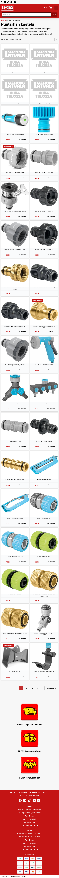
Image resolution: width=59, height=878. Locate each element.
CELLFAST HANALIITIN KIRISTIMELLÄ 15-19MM (15, 211)
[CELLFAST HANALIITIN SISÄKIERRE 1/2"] (44, 196)
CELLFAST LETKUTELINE (15, 671)
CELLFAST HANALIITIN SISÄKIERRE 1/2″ (44, 211)
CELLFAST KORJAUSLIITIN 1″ (44, 518)
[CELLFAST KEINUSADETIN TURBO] (15, 503)
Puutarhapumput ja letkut (44, 103)
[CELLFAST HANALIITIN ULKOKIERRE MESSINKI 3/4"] (44, 311)
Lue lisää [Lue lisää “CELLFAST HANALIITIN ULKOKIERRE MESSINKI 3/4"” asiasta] (51, 331)
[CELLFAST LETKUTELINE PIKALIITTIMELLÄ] (44, 656)
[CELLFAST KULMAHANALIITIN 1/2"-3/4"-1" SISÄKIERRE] (44, 618)
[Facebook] (1, 2)
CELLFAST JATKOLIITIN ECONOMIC (44, 441)
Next (55, 688)
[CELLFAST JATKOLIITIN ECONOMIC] (44, 426)
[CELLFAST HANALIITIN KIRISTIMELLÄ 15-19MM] (15, 196)
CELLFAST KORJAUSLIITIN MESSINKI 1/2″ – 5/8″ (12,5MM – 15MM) (44, 595)
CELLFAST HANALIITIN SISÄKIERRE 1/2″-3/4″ (15, 249)
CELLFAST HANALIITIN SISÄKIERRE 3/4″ (44, 249)
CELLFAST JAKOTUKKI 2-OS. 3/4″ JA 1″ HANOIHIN (15, 403)
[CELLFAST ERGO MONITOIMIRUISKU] (15, 119)
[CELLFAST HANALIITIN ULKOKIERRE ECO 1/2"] (44, 273)
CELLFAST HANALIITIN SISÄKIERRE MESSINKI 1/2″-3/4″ (15, 288)
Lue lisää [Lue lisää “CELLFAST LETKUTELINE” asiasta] (22, 676)
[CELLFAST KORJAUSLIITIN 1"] (44, 503)
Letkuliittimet (15, 72)
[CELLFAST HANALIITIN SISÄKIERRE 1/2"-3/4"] (15, 234)
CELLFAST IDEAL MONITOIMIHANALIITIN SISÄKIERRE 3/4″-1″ (15, 365)
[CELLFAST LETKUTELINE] (15, 656)
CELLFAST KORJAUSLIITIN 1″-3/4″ (15, 556)
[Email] (11, 2)
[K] (56, 8)
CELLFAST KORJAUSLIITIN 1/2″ (44, 556)
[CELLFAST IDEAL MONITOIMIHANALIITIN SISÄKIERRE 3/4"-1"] (15, 349)
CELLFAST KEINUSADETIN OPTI (44, 479)
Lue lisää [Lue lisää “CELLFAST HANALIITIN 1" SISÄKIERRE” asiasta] (22, 177)
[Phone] (15, 2)
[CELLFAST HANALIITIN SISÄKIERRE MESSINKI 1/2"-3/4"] (15, 273)
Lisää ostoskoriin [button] (22, 139)
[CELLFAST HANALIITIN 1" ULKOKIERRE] (44, 158)
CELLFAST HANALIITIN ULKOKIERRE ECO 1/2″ (44, 287)
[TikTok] (8, 2)
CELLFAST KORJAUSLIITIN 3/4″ (15, 594)
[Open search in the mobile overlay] (29, 14)
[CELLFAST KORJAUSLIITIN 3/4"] (15, 580)
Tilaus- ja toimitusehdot (29, 796)
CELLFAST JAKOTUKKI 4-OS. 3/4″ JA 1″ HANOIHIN (44, 403)
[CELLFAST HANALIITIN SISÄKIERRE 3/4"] (44, 234)
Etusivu (3, 20)
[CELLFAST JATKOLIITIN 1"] (15, 426)
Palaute (46, 792)
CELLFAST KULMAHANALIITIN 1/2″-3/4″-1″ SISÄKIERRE (44, 634)
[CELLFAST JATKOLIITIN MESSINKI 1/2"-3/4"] (15, 465)
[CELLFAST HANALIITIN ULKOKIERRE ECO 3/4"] (15, 311)
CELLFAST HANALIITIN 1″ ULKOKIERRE (44, 172)
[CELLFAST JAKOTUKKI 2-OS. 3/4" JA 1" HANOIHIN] (15, 388)
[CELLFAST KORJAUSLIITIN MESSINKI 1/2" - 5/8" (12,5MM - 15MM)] (44, 580)
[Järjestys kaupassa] (56, 39)
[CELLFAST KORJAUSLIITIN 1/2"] (44, 541)
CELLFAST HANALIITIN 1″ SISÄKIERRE (44, 134)
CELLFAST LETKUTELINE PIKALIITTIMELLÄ (44, 671)
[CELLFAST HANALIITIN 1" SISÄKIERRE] (44, 119)
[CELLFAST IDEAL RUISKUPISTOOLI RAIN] (44, 349)
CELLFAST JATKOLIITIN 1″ (15, 441)
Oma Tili (13, 792)
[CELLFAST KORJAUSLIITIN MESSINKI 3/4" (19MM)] (15, 618)
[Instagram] (5, 2)
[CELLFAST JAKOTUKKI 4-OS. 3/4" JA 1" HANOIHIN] (44, 388)
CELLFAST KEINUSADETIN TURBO (15, 518)
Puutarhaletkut (15, 103)
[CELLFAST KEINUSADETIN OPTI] (44, 465)
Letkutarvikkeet (44, 72)
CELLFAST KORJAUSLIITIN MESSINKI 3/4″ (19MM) (15, 633)
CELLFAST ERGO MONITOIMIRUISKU (15, 134)
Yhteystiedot (34, 792)
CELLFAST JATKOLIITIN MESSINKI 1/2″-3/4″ (15, 479)
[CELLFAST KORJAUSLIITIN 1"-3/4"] (15, 541)
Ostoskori (23, 792)
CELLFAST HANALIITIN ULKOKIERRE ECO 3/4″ (15, 326)
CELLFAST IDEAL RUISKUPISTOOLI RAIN (44, 364)
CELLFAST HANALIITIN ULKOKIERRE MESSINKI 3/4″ (44, 327)
